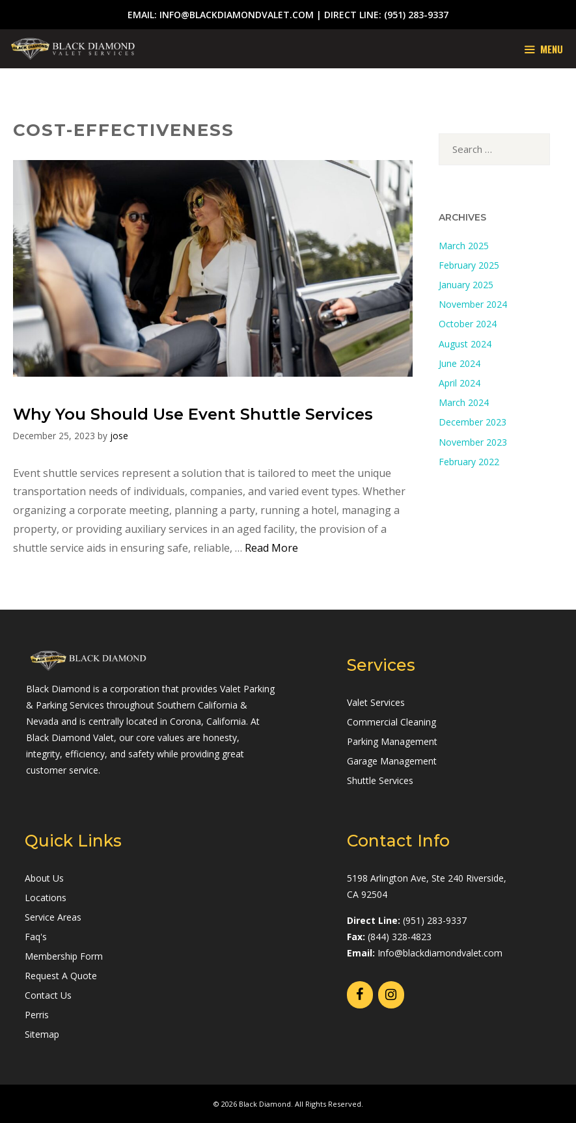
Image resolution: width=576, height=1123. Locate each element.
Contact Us (48, 995)
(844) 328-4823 (400, 936)
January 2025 (466, 284)
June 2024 (459, 363)
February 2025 (469, 265)
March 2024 (464, 402)
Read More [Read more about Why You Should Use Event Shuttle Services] (271, 548)
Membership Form (64, 956)
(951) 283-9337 (416, 14)
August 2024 (465, 344)
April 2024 (459, 383)
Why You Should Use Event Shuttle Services (193, 414)
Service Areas (53, 917)
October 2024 (468, 324)
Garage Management (392, 761)
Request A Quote (61, 975)
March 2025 (464, 245)
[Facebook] (360, 994)
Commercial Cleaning (391, 722)
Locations (45, 897)
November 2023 (473, 442)
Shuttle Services (380, 780)
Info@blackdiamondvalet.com (439, 953)
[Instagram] (391, 994)
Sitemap (42, 1034)
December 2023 (472, 422)
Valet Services (376, 702)
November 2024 (473, 304)
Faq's (36, 936)
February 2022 (469, 461)
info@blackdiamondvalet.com (236, 14)
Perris (37, 1014)
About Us (44, 878)
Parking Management (392, 741)
